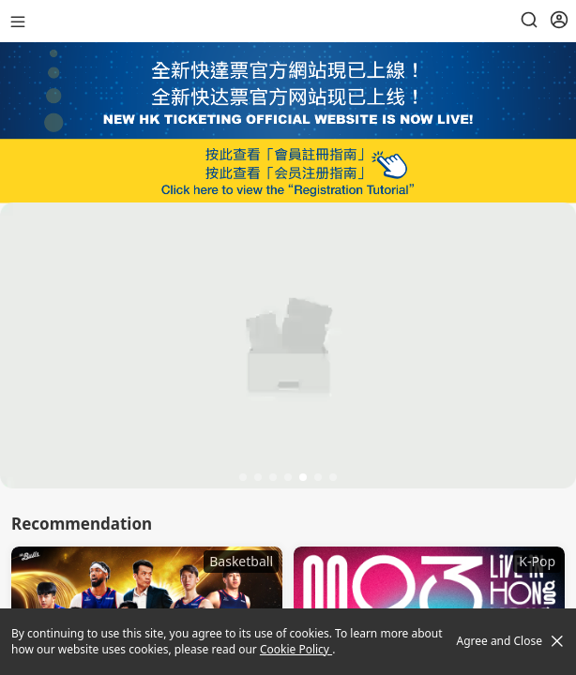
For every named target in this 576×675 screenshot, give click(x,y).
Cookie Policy (296, 649)
